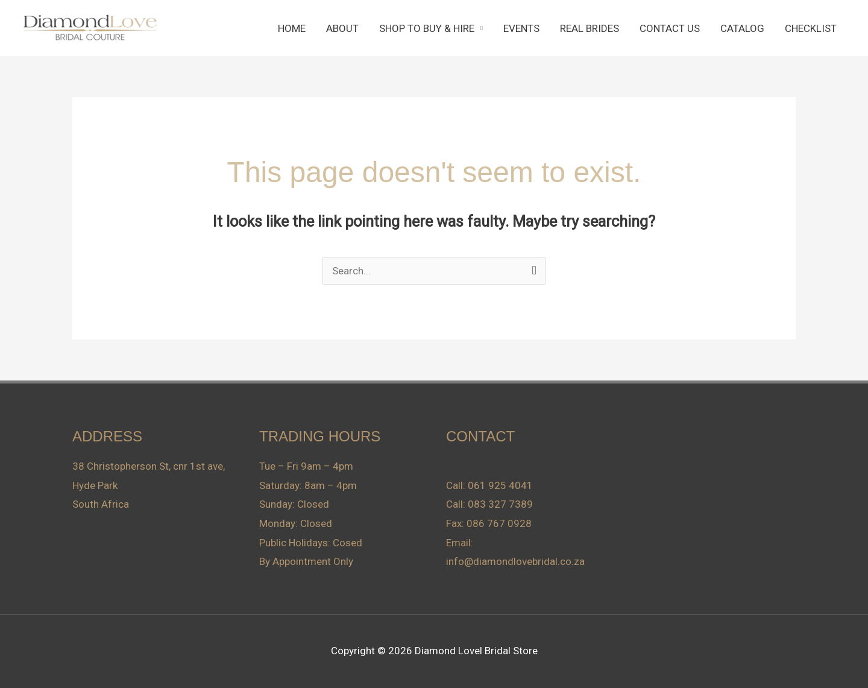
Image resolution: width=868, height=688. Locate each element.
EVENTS (521, 28)
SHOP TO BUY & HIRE (426, 28)
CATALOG (742, 28)
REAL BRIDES (589, 28)
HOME (292, 28)
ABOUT (342, 28)
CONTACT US (670, 28)
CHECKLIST (811, 28)
